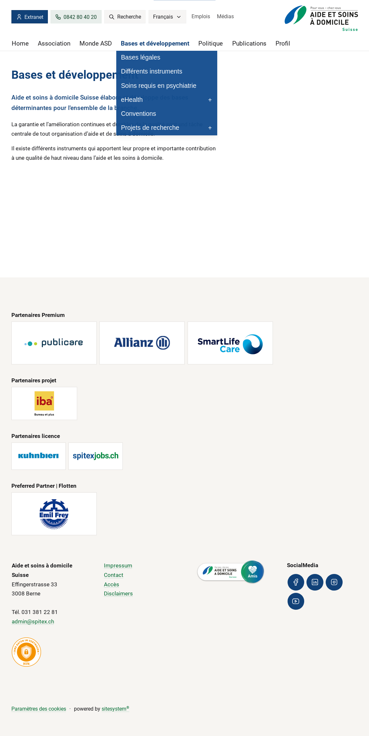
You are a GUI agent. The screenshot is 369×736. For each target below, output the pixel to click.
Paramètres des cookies (38, 709)
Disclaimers (118, 594)
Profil (283, 43)
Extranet (29, 17)
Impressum (118, 566)
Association (54, 43)
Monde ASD (95, 43)
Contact (113, 575)
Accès (111, 584)
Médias (225, 16)
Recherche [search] (125, 17)
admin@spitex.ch (33, 622)
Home (20, 43)
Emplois (201, 16)
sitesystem (115, 709)
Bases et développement (155, 43)
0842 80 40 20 (76, 17)
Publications (249, 43)
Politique (210, 43)
